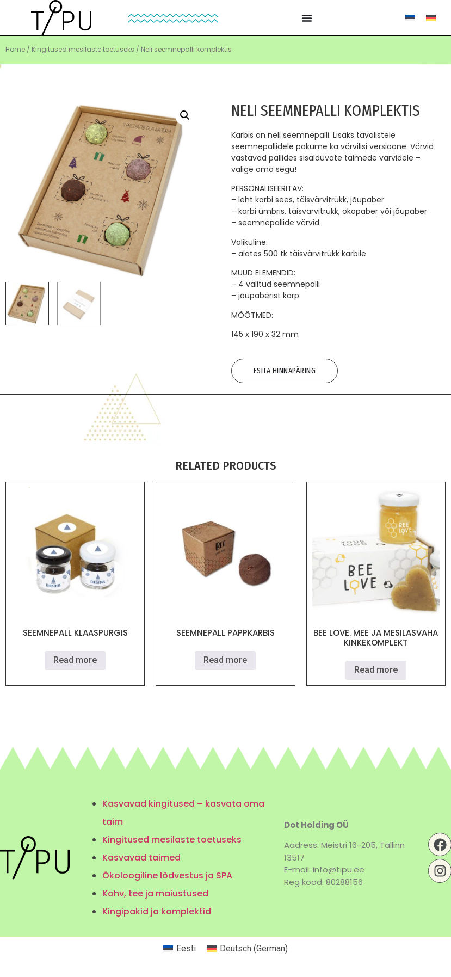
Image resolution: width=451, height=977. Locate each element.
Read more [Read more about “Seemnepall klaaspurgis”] (75, 660)
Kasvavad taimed (141, 857)
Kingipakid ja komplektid (156, 911)
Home (15, 49)
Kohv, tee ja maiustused (155, 893)
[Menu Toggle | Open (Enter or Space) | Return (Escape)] (306, 18)
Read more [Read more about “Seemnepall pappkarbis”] (225, 660)
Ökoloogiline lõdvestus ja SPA (167, 875)
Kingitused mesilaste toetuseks (83, 49)
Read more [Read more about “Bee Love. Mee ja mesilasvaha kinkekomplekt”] (376, 670)
